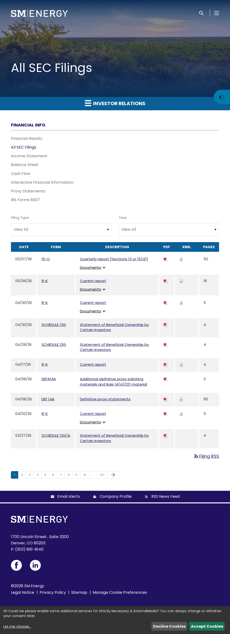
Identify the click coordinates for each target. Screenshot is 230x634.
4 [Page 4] (39, 476)
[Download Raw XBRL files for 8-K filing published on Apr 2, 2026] (181, 413)
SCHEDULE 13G (54, 324)
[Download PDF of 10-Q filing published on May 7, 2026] (166, 259)
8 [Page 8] (70, 476)
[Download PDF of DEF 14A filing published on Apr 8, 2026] (166, 399)
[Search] (201, 13)
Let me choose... (17, 626)
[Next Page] (113, 475)
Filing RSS (206, 456)
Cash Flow (20, 173)
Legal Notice (22, 592)
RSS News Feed (165, 496)
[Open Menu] (216, 13)
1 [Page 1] (16, 476)
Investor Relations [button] (115, 103)
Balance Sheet (25, 164)
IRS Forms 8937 (25, 200)
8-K (45, 280)
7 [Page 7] (62, 476)
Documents (93, 267)
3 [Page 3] (31, 476)
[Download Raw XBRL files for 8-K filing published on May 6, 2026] (181, 280)
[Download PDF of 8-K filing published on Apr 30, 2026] (166, 302)
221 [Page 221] (103, 476)
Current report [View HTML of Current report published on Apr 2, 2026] (93, 413)
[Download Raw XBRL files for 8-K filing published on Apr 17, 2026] (181, 364)
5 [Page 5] (46, 476)
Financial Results (26, 138)
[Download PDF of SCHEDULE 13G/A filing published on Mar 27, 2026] (166, 435)
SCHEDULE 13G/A (56, 435)
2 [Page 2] (23, 476)
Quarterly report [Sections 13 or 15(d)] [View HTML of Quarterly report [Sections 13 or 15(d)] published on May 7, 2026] (114, 259)
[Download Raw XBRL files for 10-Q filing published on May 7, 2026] (181, 259)
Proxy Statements (28, 191)
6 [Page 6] (54, 476)
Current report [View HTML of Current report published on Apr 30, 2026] (93, 302)
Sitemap (79, 592)
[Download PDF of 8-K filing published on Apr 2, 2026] (166, 413)
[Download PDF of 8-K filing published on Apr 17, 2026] (166, 364)
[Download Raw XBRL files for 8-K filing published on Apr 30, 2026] (181, 302)
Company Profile (116, 496)
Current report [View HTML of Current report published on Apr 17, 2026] (93, 364)
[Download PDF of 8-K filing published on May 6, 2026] (166, 280)
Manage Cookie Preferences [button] (120, 592)
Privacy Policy (53, 592)
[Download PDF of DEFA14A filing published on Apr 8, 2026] (166, 378)
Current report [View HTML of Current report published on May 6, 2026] (93, 280)
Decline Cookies (169, 626)
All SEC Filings (23, 147)
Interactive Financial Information (42, 182)
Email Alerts (68, 496)
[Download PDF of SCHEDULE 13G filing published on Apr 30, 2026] (166, 324)
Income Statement (29, 156)
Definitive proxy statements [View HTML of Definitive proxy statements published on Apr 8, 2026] (105, 399)
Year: (123, 217)
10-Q (46, 259)
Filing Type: (20, 217)
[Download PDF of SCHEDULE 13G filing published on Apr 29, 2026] (166, 344)
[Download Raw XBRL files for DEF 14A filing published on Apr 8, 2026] (181, 399)
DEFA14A (49, 378)
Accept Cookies (207, 626)
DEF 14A (48, 399)
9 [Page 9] (77, 476)
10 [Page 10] (86, 476)
